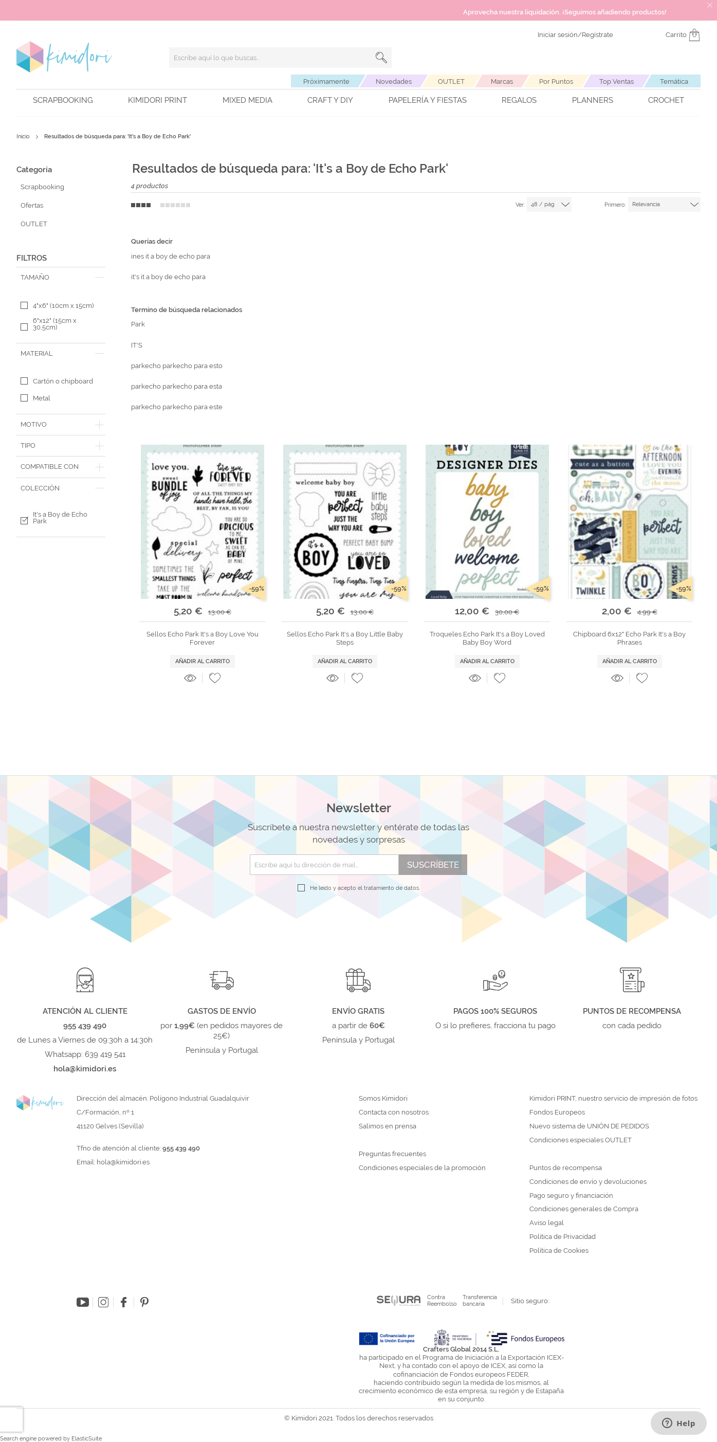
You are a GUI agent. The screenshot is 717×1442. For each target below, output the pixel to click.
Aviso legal (546, 1223)
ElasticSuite (86, 1438)
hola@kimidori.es (123, 1162)
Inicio (23, 136)
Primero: (615, 205)
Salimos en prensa (387, 1126)
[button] (215, 678)
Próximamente (326, 81)
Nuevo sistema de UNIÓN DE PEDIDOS (589, 1126)
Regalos (519, 100)
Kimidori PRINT (157, 100)
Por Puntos (556, 81)
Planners (592, 100)
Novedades (394, 81)
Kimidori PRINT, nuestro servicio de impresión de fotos (613, 1098)
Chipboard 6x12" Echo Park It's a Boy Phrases (629, 638)
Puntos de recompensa (565, 1168)
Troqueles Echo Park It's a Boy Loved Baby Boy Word (487, 638)
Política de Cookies (559, 1250)
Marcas (502, 81)
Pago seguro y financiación (571, 1195)
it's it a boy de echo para (168, 277)
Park (138, 324)
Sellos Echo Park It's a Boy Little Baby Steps (345, 638)
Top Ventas (616, 81)
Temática (674, 81)
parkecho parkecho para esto (177, 366)
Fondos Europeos (557, 1112)
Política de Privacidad (562, 1236)
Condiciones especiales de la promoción (423, 1168)
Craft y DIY (330, 100)
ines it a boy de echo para (170, 256)
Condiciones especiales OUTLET (580, 1140)
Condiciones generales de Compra (583, 1209)
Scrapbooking (63, 100)
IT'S (136, 345)
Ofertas (32, 205)
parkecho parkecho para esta (176, 386)
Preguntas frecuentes (392, 1154)
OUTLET (451, 81)
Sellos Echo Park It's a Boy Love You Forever (202, 638)
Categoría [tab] (34, 169)
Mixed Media (247, 100)
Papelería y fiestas (428, 100)
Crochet (666, 100)
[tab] (60, 277)
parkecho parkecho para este (177, 407)
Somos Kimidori (383, 1098)
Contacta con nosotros (394, 1112)
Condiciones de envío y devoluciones (588, 1181)
